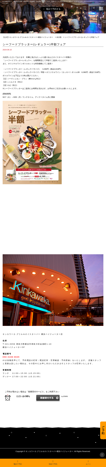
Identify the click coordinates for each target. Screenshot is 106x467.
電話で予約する (51, 9)
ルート (88, 462)
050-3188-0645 (11, 357)
